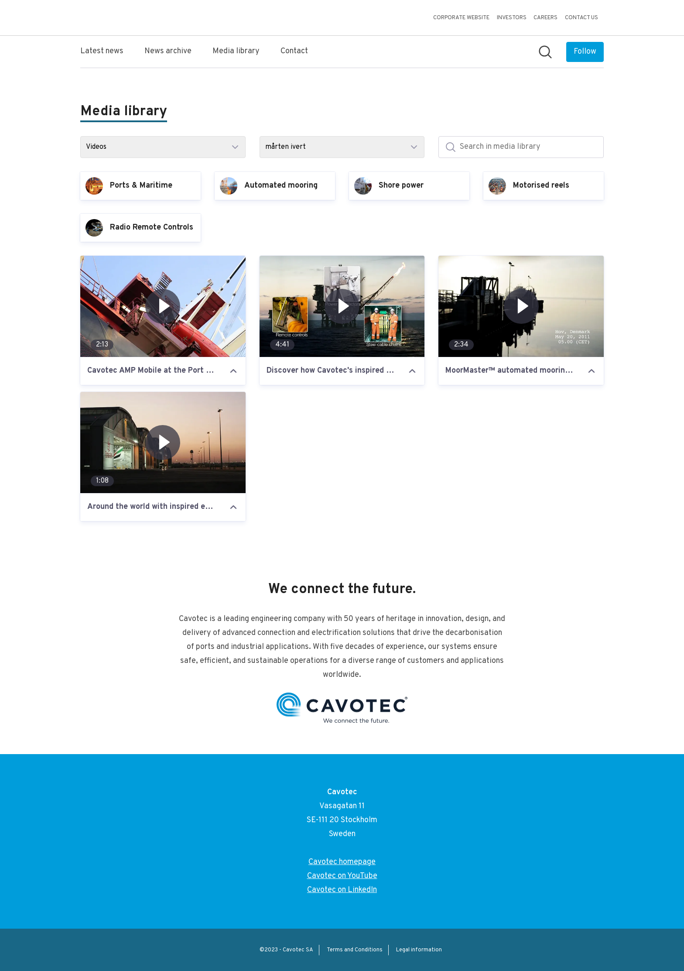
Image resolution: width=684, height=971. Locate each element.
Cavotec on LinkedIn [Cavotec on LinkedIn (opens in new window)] (342, 890)
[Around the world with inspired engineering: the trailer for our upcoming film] (163, 442)
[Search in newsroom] (545, 52)
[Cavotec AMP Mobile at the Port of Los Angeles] (163, 306)
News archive (168, 51)
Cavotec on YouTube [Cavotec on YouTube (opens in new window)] (342, 876)
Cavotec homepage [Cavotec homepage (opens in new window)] (342, 862)
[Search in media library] (521, 147)
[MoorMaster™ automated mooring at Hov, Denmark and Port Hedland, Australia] (521, 306)
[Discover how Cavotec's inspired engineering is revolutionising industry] (342, 306)
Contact (294, 51)
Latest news (101, 51)
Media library (236, 51)
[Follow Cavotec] (585, 52)
